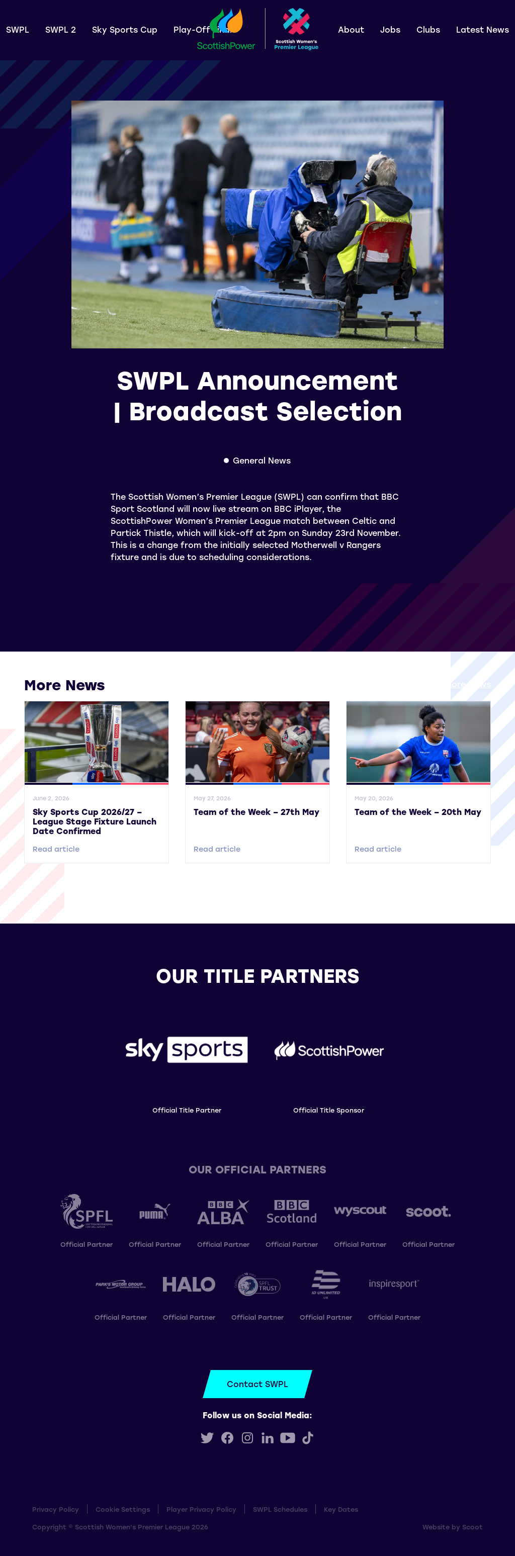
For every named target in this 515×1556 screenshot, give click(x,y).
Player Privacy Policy (201, 1509)
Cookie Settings (123, 1509)
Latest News (482, 29)
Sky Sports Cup (124, 29)
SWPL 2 (60, 29)
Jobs (390, 29)
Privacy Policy (55, 1509)
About (351, 29)
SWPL (17, 29)
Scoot (472, 1526)
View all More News (451, 684)
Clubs (428, 29)
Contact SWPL (257, 1384)
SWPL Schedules (280, 1509)
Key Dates (341, 1509)
